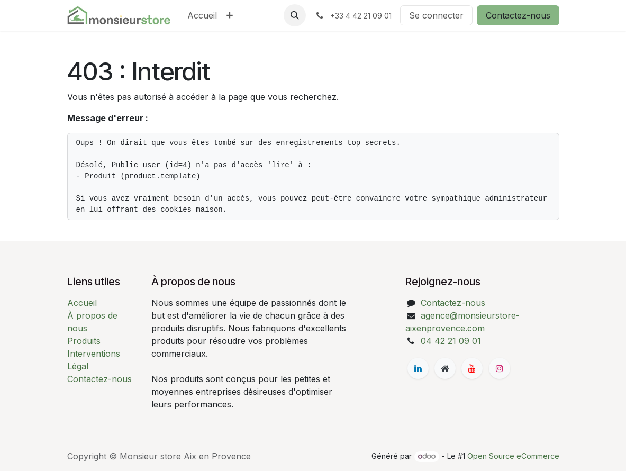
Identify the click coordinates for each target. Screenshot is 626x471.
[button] (295, 15)
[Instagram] (499, 368)
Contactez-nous (518, 15)
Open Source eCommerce (513, 455)
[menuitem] (202, 15)
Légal (77, 366)
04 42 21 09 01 (451, 341)
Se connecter (436, 15)
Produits (84, 341)
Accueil (82, 302)
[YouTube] (472, 368)
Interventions (93, 353)
